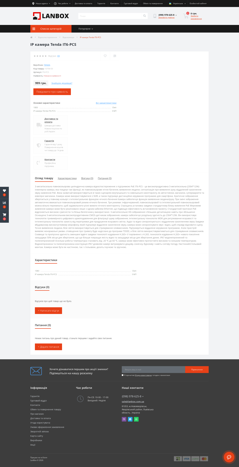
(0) (58, 55)
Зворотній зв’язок (39, 431)
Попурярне (85, 28)
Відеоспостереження (47, 37)
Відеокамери (68, 37)
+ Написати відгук (48, 310)
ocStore (44, 457)
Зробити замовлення (196, 17)
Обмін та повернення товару (45, 409)
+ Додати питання (48, 347)
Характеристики (67, 178)
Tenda (47, 65)
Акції (32, 444)
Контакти (114, 3)
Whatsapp (136, 419)
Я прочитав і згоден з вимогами (147, 375)
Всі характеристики (106, 102)
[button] (4, 217)
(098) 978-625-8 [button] (133, 396)
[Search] (144, 16)
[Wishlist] (105, 55)
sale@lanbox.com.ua (133, 401)
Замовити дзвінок (166, 17)
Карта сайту (36, 435)
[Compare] (115, 55)
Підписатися (197, 369)
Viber (124, 419)
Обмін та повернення (153, 3)
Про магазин (37, 413)
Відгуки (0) (87, 178)
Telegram (130, 419)
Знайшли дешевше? (61, 83)
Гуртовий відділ (131, 3)
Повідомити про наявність (52, 91)
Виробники (36, 440)
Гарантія (101, 3)
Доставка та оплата (83, 3)
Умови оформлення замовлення (47, 427)
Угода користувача (143, 375)
